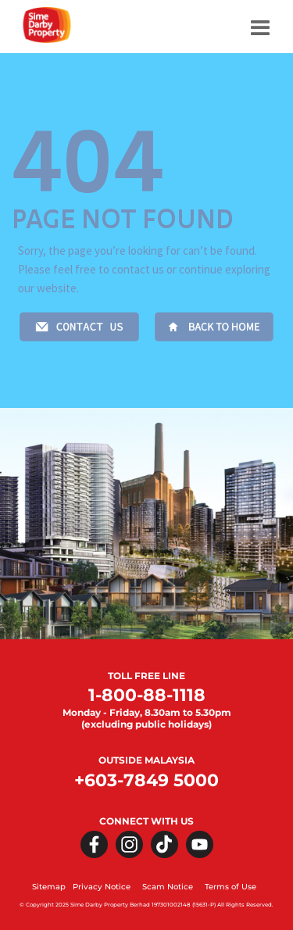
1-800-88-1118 (146, 695)
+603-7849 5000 (146, 780)
